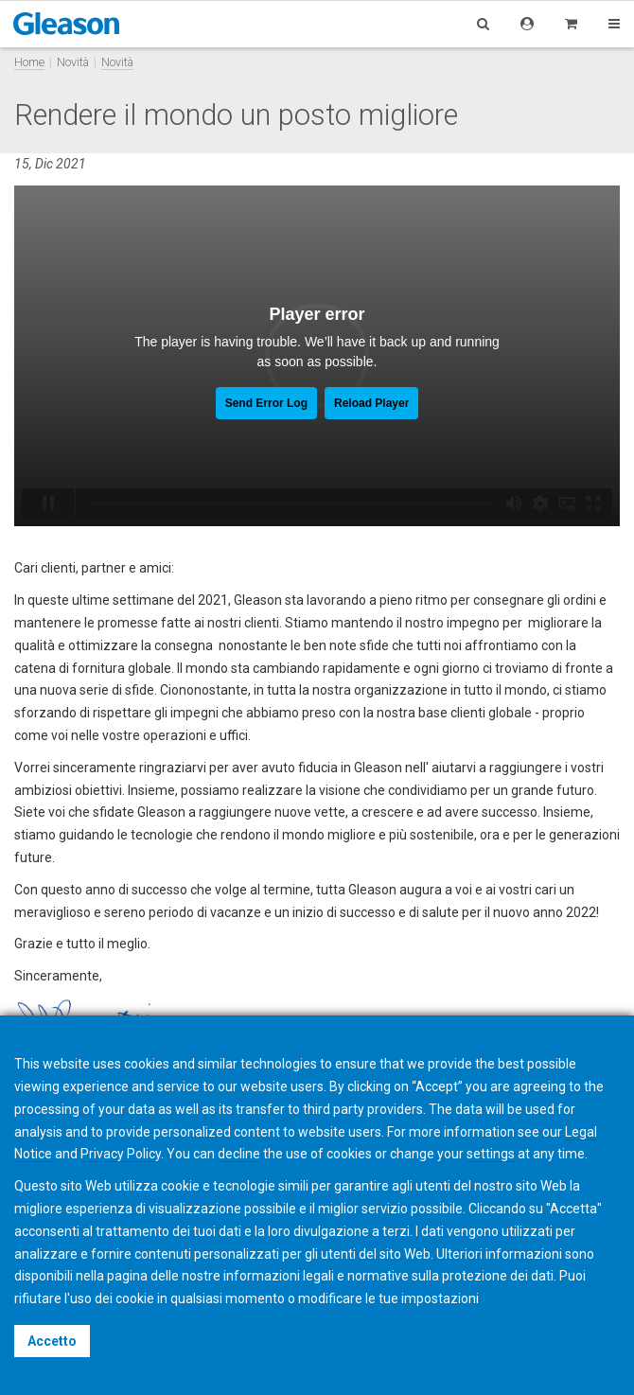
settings (491, 1153)
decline (239, 1153)
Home (29, 62)
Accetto (52, 1341)
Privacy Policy (120, 1153)
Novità (73, 62)
